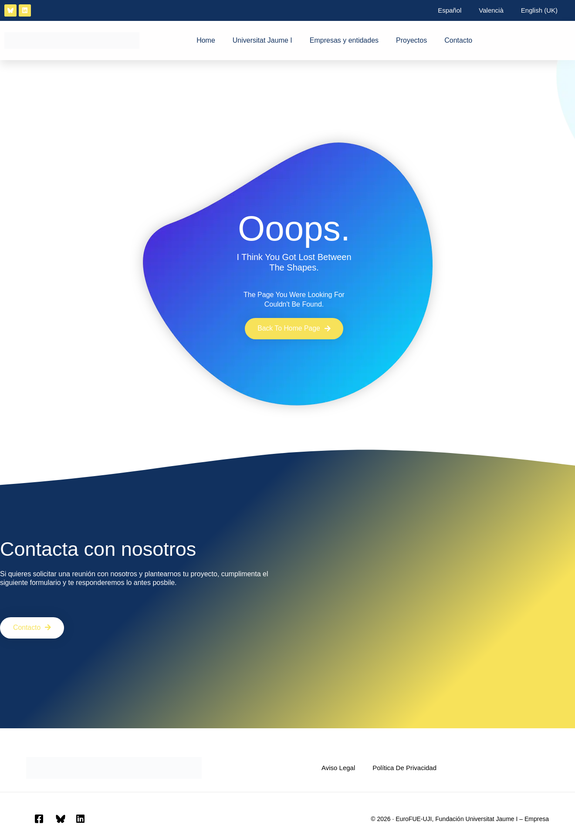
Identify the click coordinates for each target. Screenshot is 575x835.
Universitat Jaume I (262, 40)
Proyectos (411, 40)
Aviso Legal (338, 767)
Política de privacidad (404, 767)
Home (205, 40)
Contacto (458, 40)
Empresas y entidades (344, 40)
